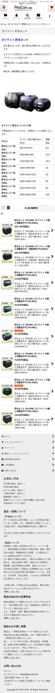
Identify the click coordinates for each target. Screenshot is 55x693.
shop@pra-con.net (29, 674)
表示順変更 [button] (31, 208)
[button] (4, 8)
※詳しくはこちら (37, 500)
